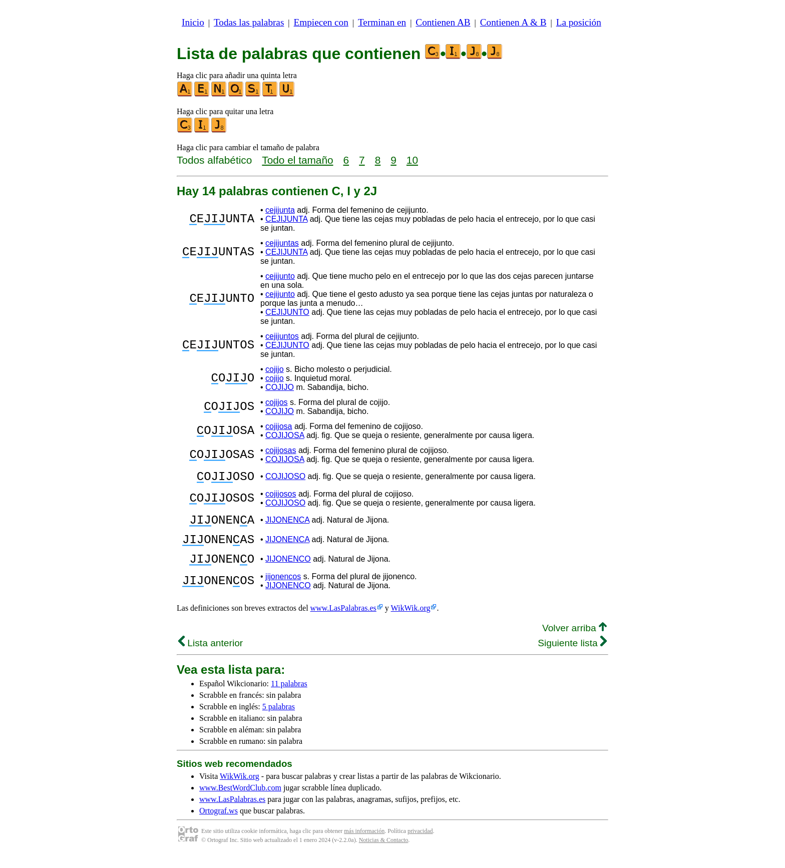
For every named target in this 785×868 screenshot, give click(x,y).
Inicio (193, 22)
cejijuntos (282, 336)
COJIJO (279, 387)
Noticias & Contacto (384, 851)
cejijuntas (282, 243)
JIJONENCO (288, 569)
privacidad (420, 842)
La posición (578, 22)
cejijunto (280, 276)
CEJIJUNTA (286, 219)
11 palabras (289, 695)
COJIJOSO (285, 478)
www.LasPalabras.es (343, 620)
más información (364, 842)
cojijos (276, 402)
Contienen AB (443, 22)
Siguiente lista (572, 655)
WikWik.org (411, 620)
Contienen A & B (513, 22)
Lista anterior (210, 655)
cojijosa (278, 426)
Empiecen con (321, 22)
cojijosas (280, 450)
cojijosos (280, 497)
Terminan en (382, 22)
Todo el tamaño (297, 160)
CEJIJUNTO (287, 312)
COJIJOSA (284, 435)
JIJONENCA (287, 524)
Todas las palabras (249, 22)
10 (412, 160)
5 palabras (278, 718)
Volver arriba (574, 640)
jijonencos (283, 588)
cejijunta (280, 210)
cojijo (274, 369)
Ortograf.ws (218, 822)
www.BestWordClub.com (240, 799)
